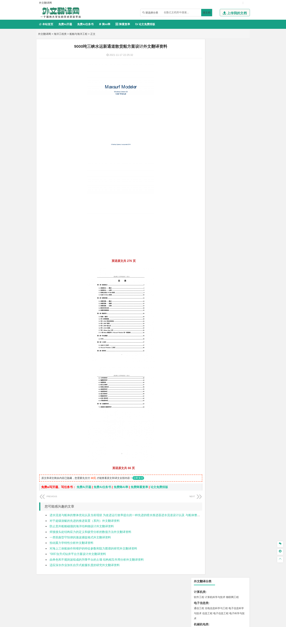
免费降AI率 (121, 487)
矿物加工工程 (201, 337)
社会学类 (200, 402)
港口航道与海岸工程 (216, 257)
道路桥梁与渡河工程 (216, 219)
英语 (204, 192)
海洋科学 (202, 262)
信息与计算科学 (211, 128)
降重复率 (122, 24)
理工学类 (200, 112)
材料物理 (210, 235)
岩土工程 (199, 273)
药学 (215, 369)
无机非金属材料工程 (227, 235)
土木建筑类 (201, 268)
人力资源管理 (231, 175)
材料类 (198, 225)
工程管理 (228, 278)
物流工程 (199, 353)
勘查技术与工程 (222, 342)
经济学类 (200, 149)
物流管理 (210, 353)
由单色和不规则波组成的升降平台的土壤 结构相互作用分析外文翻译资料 (97, 559)
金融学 (227, 154)
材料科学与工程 (203, 230)
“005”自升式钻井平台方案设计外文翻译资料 (78, 554)
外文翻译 (200, 442)
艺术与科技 (216, 391)
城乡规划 (239, 278)
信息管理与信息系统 (227, 170)
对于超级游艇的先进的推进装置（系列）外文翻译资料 (85, 520)
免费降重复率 (139, 487)
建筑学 (198, 278)
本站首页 (46, 24)
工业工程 (221, 101)
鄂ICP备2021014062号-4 (158, 622)
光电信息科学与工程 (216, 70)
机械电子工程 (233, 91)
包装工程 (210, 101)
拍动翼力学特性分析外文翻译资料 (71, 542)
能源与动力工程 (225, 117)
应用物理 (210, 117)
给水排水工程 (207, 288)
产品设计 (223, 385)
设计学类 (200, 380)
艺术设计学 (211, 385)
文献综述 (200, 436)
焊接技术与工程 (209, 106)
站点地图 (179, 622)
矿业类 (198, 332)
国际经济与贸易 (203, 154)
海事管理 (199, 257)
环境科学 (210, 321)
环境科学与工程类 (205, 315)
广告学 (198, 192)
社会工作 (215, 407)
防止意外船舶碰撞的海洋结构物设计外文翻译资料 (82, 526)
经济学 (235, 154)
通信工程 (199, 70)
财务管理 (210, 170)
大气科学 (205, 304)
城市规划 (199, 283)
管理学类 (200, 165)
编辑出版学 (214, 192)
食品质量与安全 (203, 369)
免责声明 (209, 588)
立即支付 (138, 478)
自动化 (211, 122)
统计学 (225, 128)
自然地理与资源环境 (222, 304)
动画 (242, 385)
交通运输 (199, 219)
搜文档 (206, 12)
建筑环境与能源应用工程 (230, 273)
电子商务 (217, 154)
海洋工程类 (60, 33)
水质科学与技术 (225, 321)
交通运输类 (201, 214)
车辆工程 (199, 91)
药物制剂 (223, 369)
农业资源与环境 (211, 418)
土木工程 (210, 273)
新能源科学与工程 (228, 133)
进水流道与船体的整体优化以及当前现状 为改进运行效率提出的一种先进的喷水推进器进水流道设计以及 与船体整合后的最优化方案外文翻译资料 (144, 515)
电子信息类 (201, 64)
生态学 (198, 418)
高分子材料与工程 (231, 240)
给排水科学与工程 (212, 278)
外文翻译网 (44, 33)
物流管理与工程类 (205, 348)
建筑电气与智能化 (207, 133)
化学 (221, 374)
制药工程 (228, 364)
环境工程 (199, 321)
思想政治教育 (201, 407)
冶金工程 (207, 342)
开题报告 (200, 430)
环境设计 (199, 385)
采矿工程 (226, 337)
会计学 (203, 175)
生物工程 (213, 374)
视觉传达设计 (201, 391)
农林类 (198, 413)
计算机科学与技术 (215, 58)
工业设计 (234, 385)
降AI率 (104, 24)
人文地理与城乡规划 (221, 299)
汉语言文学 (224, 197)
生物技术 (239, 364)
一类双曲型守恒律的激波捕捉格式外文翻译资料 (80, 537)
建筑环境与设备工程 (216, 283)
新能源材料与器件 (210, 240)
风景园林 (228, 391)
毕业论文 (200, 424)
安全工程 (215, 337)
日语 (237, 192)
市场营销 (199, 170)
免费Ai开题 (65, 24)
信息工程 (207, 75)
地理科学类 (201, 294)
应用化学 (217, 364)
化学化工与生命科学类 (208, 359)
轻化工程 (202, 374)
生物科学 (230, 374)
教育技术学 (228, 192)
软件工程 (199, 58)
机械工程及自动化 (215, 91)
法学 (196, 208)
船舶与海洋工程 (78, 33)
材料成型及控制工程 (223, 230)
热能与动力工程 (216, 138)
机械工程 (223, 106)
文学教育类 (201, 186)
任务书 (198, 448)
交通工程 (234, 219)
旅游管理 (205, 180)
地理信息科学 (201, 299)
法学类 (198, 203)
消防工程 (237, 337)
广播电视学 (211, 197)
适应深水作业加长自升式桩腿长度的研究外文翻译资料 (85, 565)
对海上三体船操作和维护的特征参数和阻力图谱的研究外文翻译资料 (93, 548)
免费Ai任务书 (85, 24)
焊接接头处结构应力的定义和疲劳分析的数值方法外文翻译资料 (90, 531)
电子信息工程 (221, 75)
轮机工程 (221, 122)
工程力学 (199, 117)
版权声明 (190, 588)
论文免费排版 (145, 24)
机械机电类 (201, 86)
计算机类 (200, 53)
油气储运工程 (234, 122)
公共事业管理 (215, 175)
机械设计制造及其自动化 (221, 96)
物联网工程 (232, 58)
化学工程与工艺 (203, 364)
